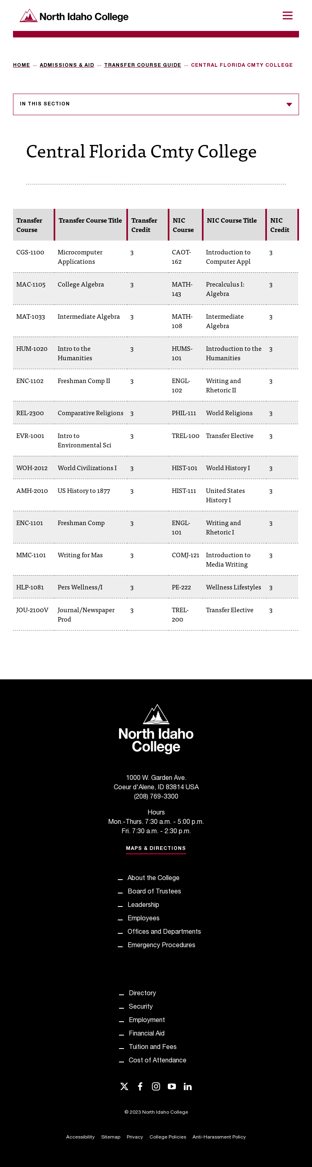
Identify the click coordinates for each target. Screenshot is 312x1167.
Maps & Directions (156, 848)
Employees (144, 919)
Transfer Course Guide (142, 65)
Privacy (135, 1137)
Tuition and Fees (153, 1047)
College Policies (168, 1137)
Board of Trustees (154, 892)
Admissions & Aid (67, 65)
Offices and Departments (164, 932)
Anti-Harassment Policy (219, 1137)
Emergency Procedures (161, 946)
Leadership (143, 905)
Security (141, 1007)
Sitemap (110, 1137)
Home (21, 65)
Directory (142, 994)
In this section (156, 104)
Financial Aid (147, 1034)
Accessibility (80, 1137)
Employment (147, 1021)
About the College (154, 879)
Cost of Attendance (157, 1061)
